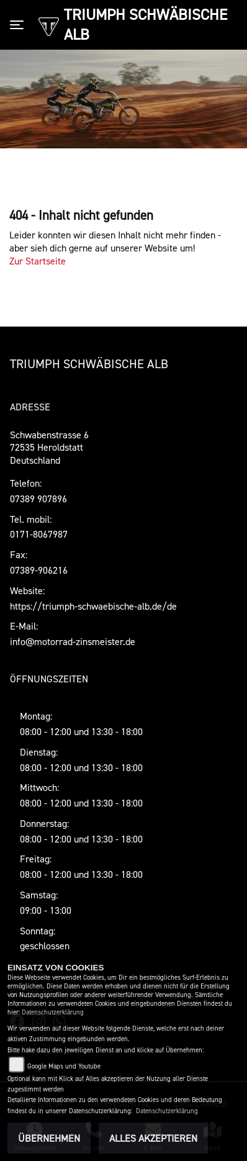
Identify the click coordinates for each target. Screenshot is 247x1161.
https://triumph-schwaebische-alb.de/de (93, 606)
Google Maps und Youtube (64, 1066)
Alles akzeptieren (153, 1138)
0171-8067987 (39, 534)
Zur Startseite (37, 261)
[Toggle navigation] (19, 24)
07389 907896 (38, 498)
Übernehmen (49, 1138)
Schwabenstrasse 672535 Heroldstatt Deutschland (49, 447)
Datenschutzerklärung (53, 1012)
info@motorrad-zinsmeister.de (72, 641)
